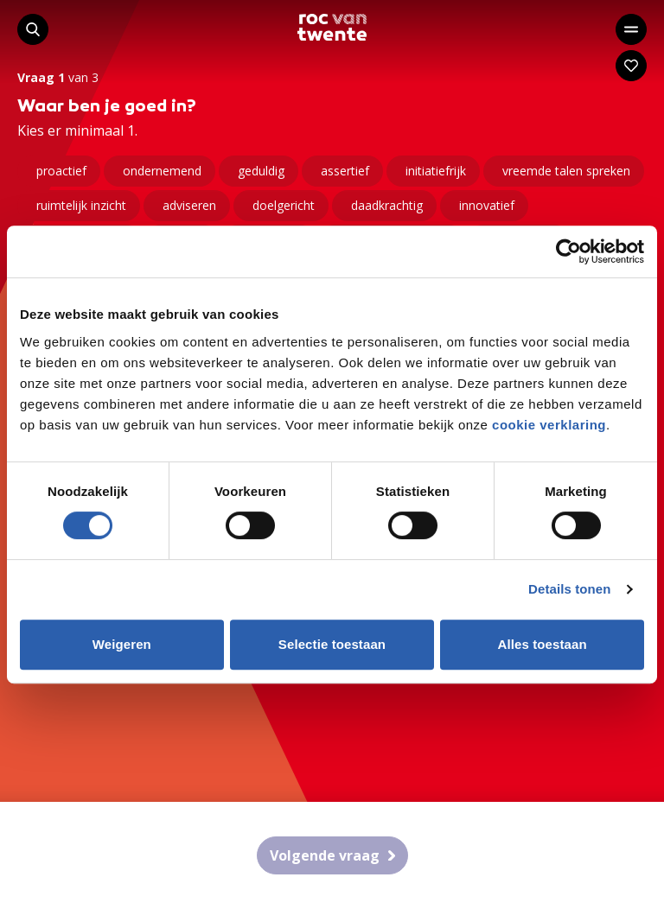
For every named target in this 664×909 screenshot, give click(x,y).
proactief (61, 170)
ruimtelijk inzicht (81, 205)
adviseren (189, 205)
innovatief (486, 205)
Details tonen (569, 589)
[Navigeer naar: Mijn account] (631, 65)
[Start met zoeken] (32, 29)
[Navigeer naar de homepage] (332, 27)
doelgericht (283, 205)
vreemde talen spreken (566, 170)
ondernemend (162, 170)
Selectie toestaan (332, 644)
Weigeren (122, 644)
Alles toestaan (542, 644)
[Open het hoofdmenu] (631, 29)
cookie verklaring (549, 424)
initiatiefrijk (435, 170)
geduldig (261, 170)
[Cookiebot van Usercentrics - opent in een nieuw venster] (568, 251)
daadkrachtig (387, 205)
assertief (345, 170)
